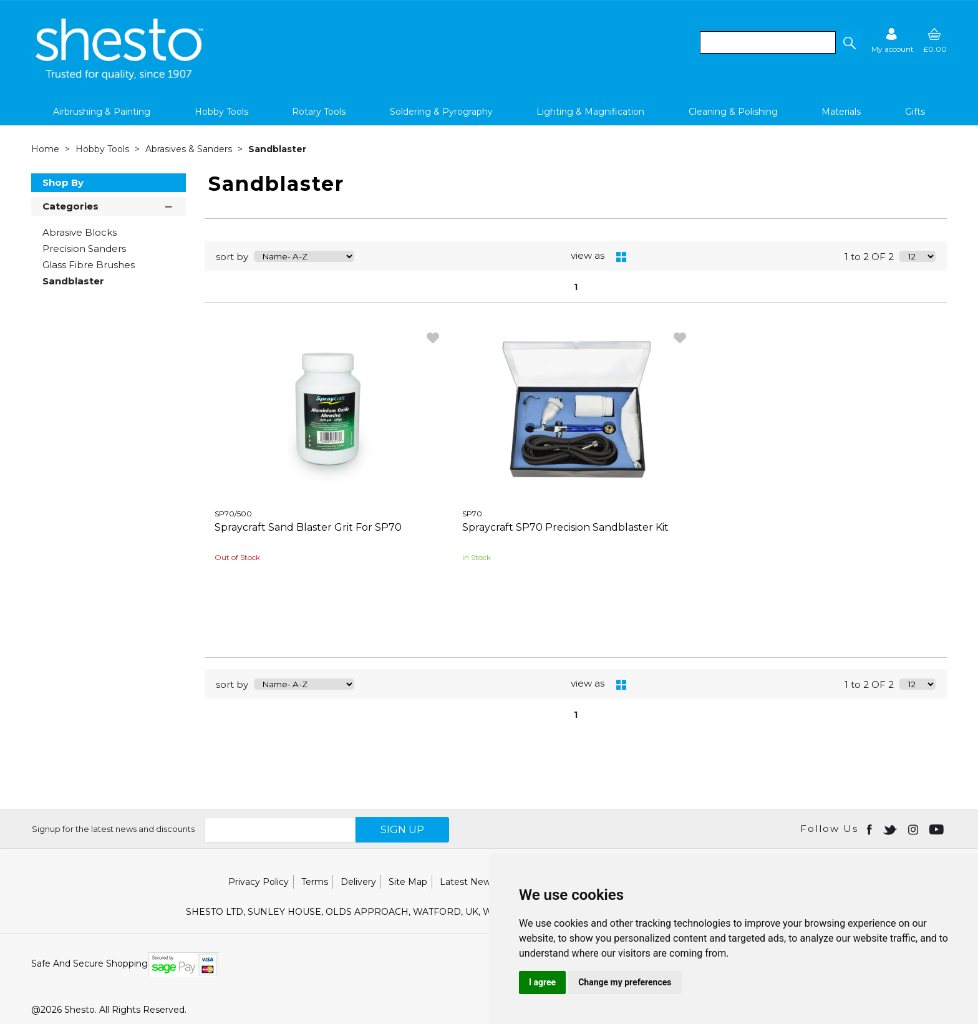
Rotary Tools (319, 111)
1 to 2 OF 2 (869, 257)
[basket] (935, 40)
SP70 (472, 513)
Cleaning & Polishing (733, 111)
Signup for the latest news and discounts (113, 829)
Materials (841, 111)
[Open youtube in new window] (937, 829)
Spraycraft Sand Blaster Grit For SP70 (308, 527)
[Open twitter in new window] (891, 829)
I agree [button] (542, 982)
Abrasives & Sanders (190, 149)
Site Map (408, 881)
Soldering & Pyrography (441, 111)
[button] (849, 42)
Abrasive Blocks (79, 232)
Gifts (915, 111)
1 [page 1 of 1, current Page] (576, 286)
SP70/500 (233, 513)
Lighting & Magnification (590, 111)
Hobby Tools (221, 111)
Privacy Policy (258, 881)
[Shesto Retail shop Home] (120, 76)
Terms (314, 881)
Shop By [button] (63, 182)
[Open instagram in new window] (914, 829)
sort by (232, 257)
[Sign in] (892, 40)
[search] (768, 42)
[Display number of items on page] (917, 256)
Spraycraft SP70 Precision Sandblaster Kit (565, 527)
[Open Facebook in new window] (870, 829)
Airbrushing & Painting (101, 111)
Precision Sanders (84, 248)
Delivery (358, 881)
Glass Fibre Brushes (88, 265)
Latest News (467, 881)
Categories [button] (108, 205)
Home (46, 149)
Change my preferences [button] (624, 982)
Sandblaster (277, 149)
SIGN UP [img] (402, 830)
